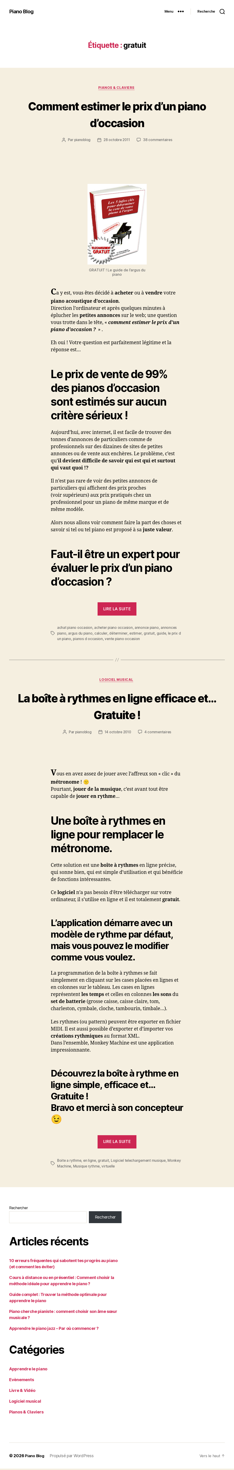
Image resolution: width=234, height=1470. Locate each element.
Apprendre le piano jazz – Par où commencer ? (53, 1329)
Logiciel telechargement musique (140, 1162)
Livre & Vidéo (22, 1391)
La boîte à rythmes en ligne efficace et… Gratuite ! (117, 707)
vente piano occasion (123, 639)
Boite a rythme (69, 1162)
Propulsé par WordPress (73, 1457)
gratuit (150, 634)
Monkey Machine (71, 1167)
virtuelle (123, 1167)
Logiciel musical (117, 681)
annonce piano (148, 628)
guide (162, 634)
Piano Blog (22, 11)
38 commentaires (158, 140)
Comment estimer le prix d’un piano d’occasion (117, 114)
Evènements (21, 1381)
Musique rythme (101, 1167)
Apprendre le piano (28, 1370)
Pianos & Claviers (116, 88)
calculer (101, 634)
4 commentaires (158, 733)
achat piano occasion (75, 628)
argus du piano (80, 634)
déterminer (119, 634)
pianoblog (81, 140)
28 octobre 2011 (117, 140)
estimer (136, 634)
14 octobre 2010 (118, 733)
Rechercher (18, 1209)
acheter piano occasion (113, 628)
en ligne (90, 1162)
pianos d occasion (88, 639)
